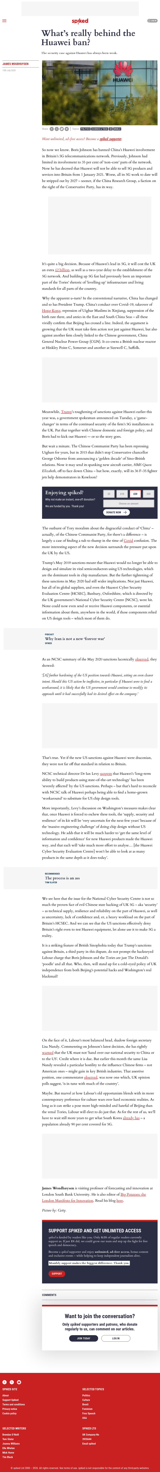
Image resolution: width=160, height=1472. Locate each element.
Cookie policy (9, 1413)
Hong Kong (51, 310)
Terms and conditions (13, 1404)
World (117, 129)
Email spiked (89, 1443)
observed (141, 659)
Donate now (113, 512)
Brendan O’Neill (10, 1434)
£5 (109, 493)
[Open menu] (4, 21)
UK (110, 129)
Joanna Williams (11, 1443)
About (5, 1395)
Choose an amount (128, 503)
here (119, 1200)
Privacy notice (9, 1408)
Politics (85, 129)
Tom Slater (8, 1439)
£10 (122, 493)
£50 (148, 493)
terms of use (70, 1468)
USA (84, 1417)
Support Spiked (10, 1399)
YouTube (19, 1382)
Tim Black (7, 1457)
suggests (106, 773)
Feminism (87, 1408)
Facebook (4, 1382)
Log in (152, 20)
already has (131, 1118)
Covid (128, 540)
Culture (86, 1399)
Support (57, 1273)
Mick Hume (8, 1452)
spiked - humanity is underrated (80, 21)
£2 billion (62, 270)
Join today (83, 1338)
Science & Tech (99, 129)
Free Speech (88, 1413)
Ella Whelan (8, 1448)
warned (47, 1052)
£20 (135, 493)
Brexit (85, 1404)
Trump (66, 411)
